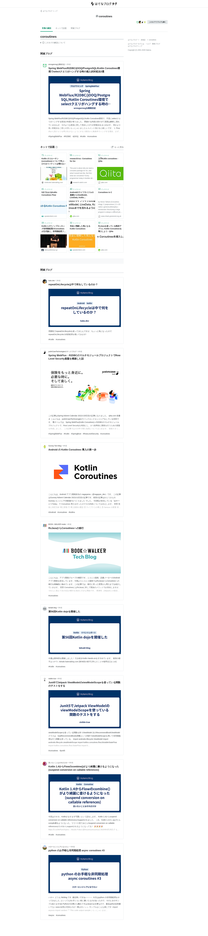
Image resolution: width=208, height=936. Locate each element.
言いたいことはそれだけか (58, 763)
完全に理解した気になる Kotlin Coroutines (80, 227)
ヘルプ (148, 44)
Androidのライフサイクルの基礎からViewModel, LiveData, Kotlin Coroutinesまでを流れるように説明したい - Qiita (82, 195)
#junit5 (62, 751)
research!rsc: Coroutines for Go (81, 160)
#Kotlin (83, 136)
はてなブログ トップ (48, 11)
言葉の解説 (46, 28)
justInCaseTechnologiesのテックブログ (62, 351)
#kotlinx (72, 512)
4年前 (80, 351)
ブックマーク (47, 155)
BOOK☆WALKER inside (57, 524)
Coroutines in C (105, 192)
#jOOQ (76, 136)
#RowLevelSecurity (91, 434)
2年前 (69, 64)
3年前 (58, 281)
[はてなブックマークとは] (56, 147)
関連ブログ (75, 28)
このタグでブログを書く (157, 22)
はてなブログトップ (135, 46)
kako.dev (51, 281)
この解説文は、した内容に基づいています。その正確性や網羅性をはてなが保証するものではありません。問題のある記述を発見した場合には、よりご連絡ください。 (52, 43)
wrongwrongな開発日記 (56, 64)
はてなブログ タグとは (136, 44)
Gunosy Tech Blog (54, 446)
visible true (52, 679)
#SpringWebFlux (55, 136)
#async (51, 915)
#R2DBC (67, 136)
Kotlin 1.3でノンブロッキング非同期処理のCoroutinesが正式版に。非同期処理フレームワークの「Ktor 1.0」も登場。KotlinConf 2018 (54, 229)
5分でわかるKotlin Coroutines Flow (49, 193)
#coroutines (92, 136)
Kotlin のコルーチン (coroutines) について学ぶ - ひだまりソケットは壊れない (54, 161)
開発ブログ (156, 44)
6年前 (60, 679)
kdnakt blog (52, 608)
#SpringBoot (76, 434)
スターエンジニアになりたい (58, 847)
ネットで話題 (61, 28)
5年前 (60, 608)
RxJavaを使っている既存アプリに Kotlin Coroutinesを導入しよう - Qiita (110, 228)
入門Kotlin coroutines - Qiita (108, 160)
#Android (52, 512)
